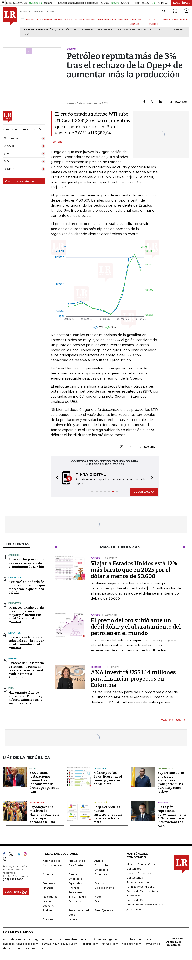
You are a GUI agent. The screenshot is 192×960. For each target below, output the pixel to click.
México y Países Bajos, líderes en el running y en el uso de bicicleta (108, 778)
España (12, 658)
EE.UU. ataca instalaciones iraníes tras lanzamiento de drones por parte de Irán (44, 782)
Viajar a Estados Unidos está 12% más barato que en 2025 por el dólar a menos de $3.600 (134, 570)
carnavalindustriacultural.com (59, 943)
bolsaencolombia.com (140, 939)
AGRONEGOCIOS (106, 19)
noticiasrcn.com (131, 943)
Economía (100, 874)
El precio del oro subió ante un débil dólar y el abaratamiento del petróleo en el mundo (136, 627)
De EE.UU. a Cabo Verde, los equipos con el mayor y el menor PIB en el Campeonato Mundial (26, 615)
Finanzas (48, 887)
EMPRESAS (60, 19)
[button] (56, 478)
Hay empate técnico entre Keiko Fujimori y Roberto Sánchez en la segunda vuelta (25, 698)
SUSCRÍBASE (181, 2)
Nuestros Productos (139, 873)
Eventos (99, 883)
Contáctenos (134, 877)
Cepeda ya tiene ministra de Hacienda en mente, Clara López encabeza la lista (44, 814)
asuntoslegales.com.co (17, 939)
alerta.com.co (11, 948)
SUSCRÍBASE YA (144, 491)
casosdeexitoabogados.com (20, 943)
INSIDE (184, 19)
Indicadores (50, 896)
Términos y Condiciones (141, 886)
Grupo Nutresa (175, 29)
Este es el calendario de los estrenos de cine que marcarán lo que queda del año (26, 587)
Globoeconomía (104, 887)
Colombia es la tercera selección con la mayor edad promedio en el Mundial (26, 642)
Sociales (48, 919)
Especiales (75, 883)
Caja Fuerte (76, 865)
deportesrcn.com (34, 948)
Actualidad (36, 802)
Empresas (49, 883)
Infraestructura (77, 896)
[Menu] (23, 19)
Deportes (14, 577)
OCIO (70, 19)
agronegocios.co (45, 939)
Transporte (165, 768)
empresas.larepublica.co (74, 939)
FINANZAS (32, 19)
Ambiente (14, 555)
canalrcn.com (89, 943)
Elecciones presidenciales (130, 29)
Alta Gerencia (77, 860)
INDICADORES (170, 19)
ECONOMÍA (46, 19)
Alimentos (87, 29)
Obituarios (75, 901)
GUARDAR (178, 101)
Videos (73, 919)
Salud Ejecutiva (103, 910)
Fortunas (156, 29)
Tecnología (101, 802)
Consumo (49, 874)
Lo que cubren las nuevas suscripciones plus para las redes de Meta (108, 814)
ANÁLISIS (123, 19)
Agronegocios (51, 860)
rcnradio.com (110, 943)
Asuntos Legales (52, 865)
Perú (11, 688)
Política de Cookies (138, 900)
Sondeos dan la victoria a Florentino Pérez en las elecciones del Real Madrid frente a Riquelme (26, 670)
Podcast (48, 910)
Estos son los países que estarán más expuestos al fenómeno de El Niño (26, 563)
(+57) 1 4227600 (13, 879)
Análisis (98, 860)
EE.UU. (32, 768)
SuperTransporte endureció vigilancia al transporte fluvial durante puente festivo (171, 782)
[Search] (163, 11)
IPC (75, 29)
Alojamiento (104, 29)
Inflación (64, 29)
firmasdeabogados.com (108, 939)
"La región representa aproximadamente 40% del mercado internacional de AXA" (172, 816)
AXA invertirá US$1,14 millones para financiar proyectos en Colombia (133, 678)
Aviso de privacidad (138, 882)
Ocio (97, 901)
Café (26, 34)
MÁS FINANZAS (171, 719)
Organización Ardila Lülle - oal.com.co (175, 941)
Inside (98, 896)
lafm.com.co (152, 943)
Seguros (163, 802)
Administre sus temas (19, 181)
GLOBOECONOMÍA (85, 19)
